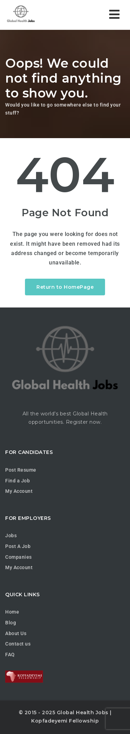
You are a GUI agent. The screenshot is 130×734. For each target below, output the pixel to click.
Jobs (11, 535)
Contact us (18, 644)
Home (12, 612)
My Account (19, 491)
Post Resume (20, 470)
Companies (18, 557)
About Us (15, 633)
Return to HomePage (65, 287)
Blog (10, 622)
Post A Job (18, 546)
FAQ (10, 654)
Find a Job (17, 480)
